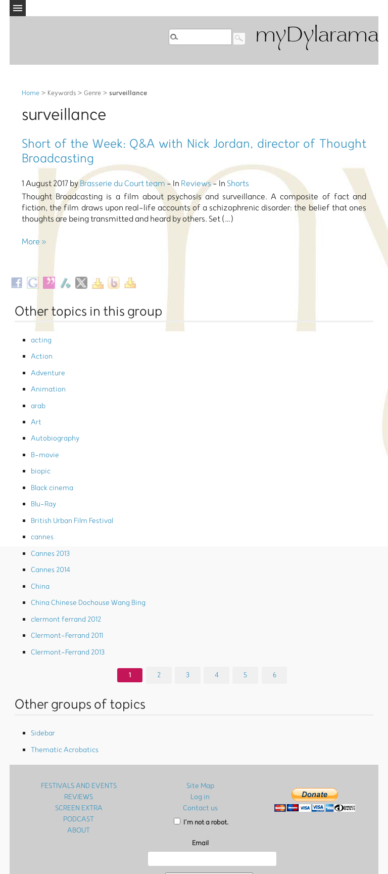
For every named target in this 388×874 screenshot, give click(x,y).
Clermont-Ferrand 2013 (64, 609)
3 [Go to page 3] (187, 630)
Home (30, 93)
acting (40, 339)
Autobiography (53, 424)
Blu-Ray (43, 481)
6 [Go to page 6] (274, 630)
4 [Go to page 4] (217, 630)
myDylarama (316, 36)
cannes (41, 510)
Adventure (46, 367)
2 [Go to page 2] (159, 630)
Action (40, 353)
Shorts (238, 183)
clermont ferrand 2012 (63, 581)
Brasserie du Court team (122, 183)
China (39, 552)
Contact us (200, 759)
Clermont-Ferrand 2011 (63, 595)
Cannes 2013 (49, 524)
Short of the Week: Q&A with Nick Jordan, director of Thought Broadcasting (194, 151)
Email (200, 794)
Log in (200, 748)
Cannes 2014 (49, 538)
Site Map (200, 738)
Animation (46, 381)
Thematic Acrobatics (62, 702)
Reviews (196, 183)
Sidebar (42, 688)
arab (38, 395)
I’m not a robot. (201, 773)
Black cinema (51, 467)
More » (34, 241)
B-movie (44, 438)
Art (35, 410)
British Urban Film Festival (68, 495)
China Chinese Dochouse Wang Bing (82, 566)
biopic (40, 453)
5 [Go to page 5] (245, 630)
